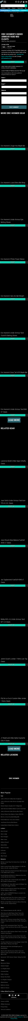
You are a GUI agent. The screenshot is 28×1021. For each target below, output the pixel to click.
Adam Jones (4, 839)
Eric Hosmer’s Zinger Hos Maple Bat (13, 146)
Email (3, 84)
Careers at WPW (5, 1001)
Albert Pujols (4, 856)
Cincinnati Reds (4, 971)
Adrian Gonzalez (5, 847)
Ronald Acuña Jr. (5, 10)
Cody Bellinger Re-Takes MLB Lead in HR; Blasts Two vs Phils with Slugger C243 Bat (14, 885)
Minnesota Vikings (5, 963)
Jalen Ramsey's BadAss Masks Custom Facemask (13, 808)
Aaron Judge (4, 834)
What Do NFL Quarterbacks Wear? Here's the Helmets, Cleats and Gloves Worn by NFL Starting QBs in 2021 (14, 927)
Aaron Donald (4, 831)
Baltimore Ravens (5, 987)
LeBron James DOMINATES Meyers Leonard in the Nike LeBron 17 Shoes (13, 893)
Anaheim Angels (5, 966)
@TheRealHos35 (6, 58)
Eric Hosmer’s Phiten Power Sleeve (12, 259)
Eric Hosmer (12, 66)
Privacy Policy (4, 1006)
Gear (9, 8)
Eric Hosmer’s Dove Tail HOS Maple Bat (14, 372)
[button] (23, 2)
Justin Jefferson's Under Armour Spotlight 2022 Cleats (12, 802)
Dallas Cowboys (5, 974)
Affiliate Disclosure (5, 1004)
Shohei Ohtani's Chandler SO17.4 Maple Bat (11, 806)
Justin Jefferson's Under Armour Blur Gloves (12, 811)
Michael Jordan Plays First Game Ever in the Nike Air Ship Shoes (13, 862)
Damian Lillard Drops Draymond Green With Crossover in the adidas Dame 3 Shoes (14, 871)
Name (3, 77)
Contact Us (20, 1017)
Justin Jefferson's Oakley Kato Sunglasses (11, 798)
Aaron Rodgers (4, 836)
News (13, 8)
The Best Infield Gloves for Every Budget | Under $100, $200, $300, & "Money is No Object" (14, 942)
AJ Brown (3, 850)
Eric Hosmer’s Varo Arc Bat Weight (12, 296)
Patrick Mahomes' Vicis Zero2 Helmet (10, 819)
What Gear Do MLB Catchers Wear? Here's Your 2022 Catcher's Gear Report (14, 932)
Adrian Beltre (4, 845)
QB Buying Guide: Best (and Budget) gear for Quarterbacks (11, 947)
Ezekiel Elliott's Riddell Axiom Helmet (10, 825)
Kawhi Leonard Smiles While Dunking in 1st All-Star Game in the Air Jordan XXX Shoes (13, 867)
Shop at (12, 506)
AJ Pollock (3, 853)
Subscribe (20, 8)
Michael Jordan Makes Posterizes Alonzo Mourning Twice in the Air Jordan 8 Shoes (13, 902)
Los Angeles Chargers (6, 979)
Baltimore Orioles (5, 985)
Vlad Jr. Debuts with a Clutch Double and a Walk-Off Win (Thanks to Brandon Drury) (13, 880)
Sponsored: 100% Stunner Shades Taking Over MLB (13, 957)
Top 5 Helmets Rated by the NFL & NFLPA (11, 910)
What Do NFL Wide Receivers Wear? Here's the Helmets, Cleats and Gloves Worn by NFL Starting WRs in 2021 (13, 952)
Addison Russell (5, 842)
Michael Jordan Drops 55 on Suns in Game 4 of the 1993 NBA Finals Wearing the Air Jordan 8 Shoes (13, 898)
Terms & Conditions (6, 1009)
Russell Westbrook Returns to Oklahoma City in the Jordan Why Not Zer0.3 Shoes (13, 876)
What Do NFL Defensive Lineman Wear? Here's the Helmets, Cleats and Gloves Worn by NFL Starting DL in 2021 (14, 937)
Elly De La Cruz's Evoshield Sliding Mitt (10, 817)
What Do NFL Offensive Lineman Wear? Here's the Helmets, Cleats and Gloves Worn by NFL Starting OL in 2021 (14, 921)
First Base (5, 66)
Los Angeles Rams (5, 968)
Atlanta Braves (4, 982)
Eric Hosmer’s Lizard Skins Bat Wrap (13, 183)
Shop (13, 62)
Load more (14, 420)
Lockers (3, 8)
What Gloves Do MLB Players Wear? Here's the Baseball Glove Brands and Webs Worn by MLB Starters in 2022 (12, 914)
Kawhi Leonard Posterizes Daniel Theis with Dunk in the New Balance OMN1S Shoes (13, 889)
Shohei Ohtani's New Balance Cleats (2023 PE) (12, 814)
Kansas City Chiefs (5, 977)
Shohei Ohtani (15, 10)
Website (3, 90)
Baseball (13, 68)
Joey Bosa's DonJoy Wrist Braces (9, 822)
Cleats (8, 68)
